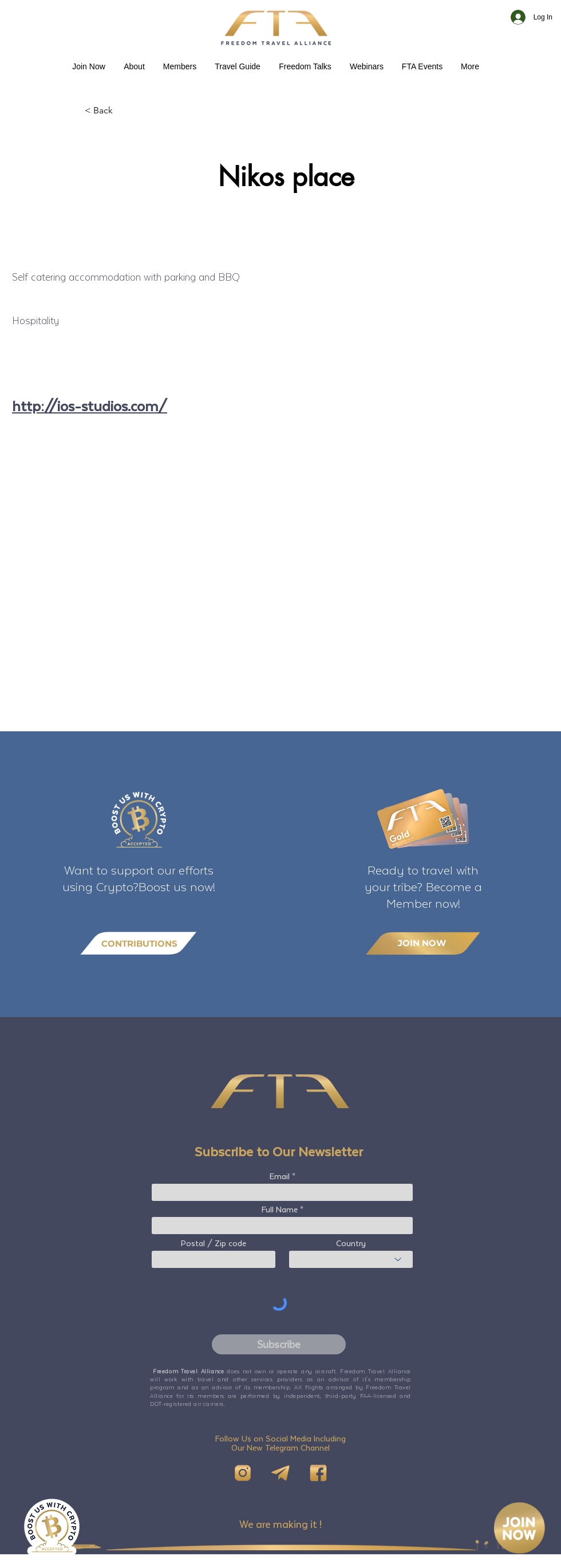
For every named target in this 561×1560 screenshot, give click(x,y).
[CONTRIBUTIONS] (138, 943)
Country (351, 1243)
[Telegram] (280, 1473)
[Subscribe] (279, 1344)
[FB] (318, 1473)
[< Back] (122, 110)
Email (280, 1176)
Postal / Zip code (213, 1243)
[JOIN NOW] (423, 943)
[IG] (243, 1473)
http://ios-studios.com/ (89, 406)
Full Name (280, 1209)
